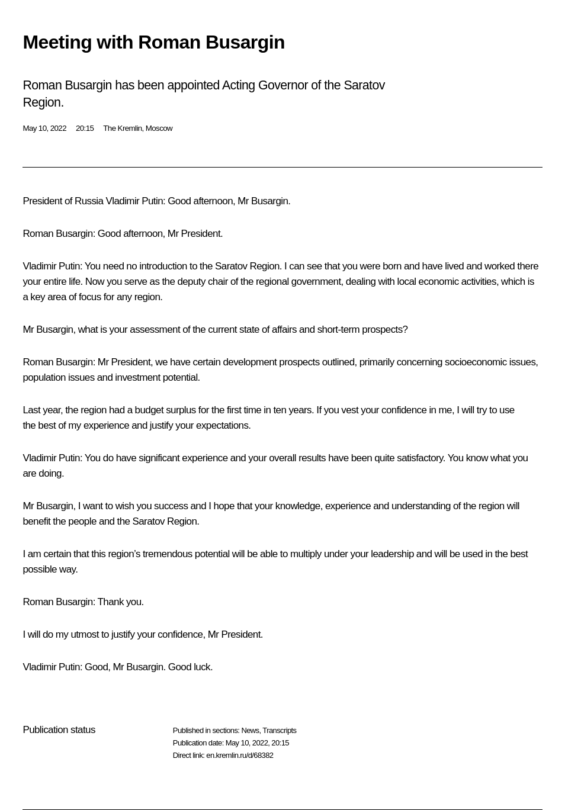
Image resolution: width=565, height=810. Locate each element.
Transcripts (279, 730)
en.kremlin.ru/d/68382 (239, 755)
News (250, 730)
